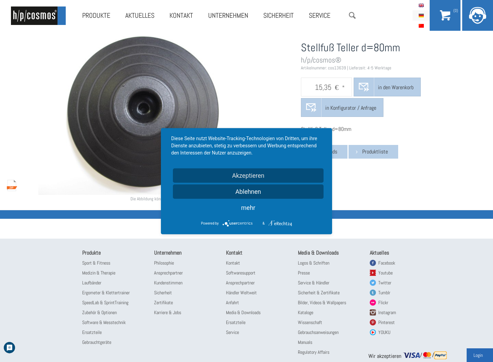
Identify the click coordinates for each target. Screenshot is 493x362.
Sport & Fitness (96, 263)
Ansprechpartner (168, 273)
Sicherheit (278, 15)
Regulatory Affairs (313, 352)
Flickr (383, 302)
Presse (304, 273)
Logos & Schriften (313, 263)
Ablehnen (248, 191)
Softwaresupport (240, 273)
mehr (248, 207)
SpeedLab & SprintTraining (105, 302)
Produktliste (375, 151)
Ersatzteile (92, 332)
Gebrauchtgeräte (96, 342)
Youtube (385, 273)
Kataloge (305, 312)
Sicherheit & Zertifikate (319, 293)
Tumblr (384, 293)
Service (319, 15)
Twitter (384, 283)
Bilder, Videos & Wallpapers (322, 302)
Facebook (386, 263)
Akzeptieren (248, 175)
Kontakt (181, 15)
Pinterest (386, 322)
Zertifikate (163, 302)
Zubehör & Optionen (99, 312)
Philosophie (164, 263)
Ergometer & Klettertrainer (106, 293)
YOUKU (384, 332)
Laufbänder (91, 283)
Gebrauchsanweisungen (318, 332)
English (421, 5)
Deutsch (421, 15)
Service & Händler (313, 283)
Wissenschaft (310, 322)
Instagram (387, 312)
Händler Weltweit (241, 293)
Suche (352, 15)
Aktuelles (139, 15)
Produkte (96, 15)
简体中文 (421, 26)
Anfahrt (232, 302)
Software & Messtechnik (104, 322)
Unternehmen (228, 15)
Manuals (305, 342)
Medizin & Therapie (98, 273)
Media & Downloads (243, 312)
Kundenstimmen (168, 283)
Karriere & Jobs (167, 312)
